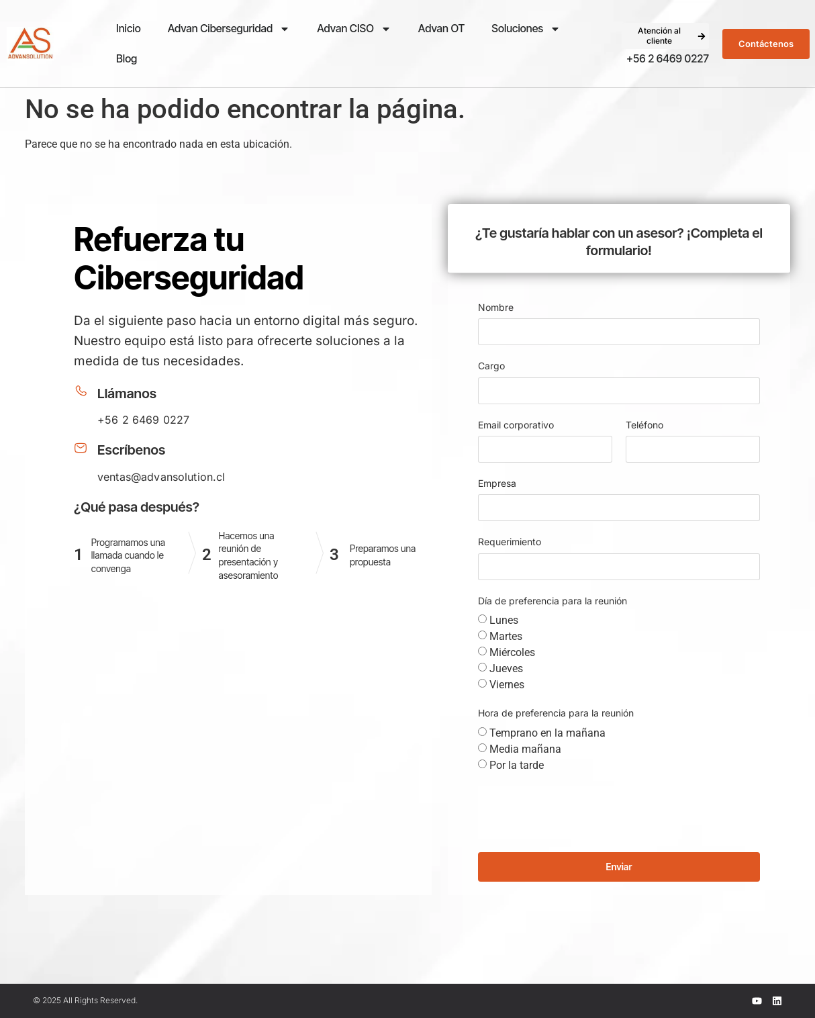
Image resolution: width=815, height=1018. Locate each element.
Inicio (128, 28)
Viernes (506, 684)
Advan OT (441, 28)
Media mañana (525, 748)
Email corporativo (516, 424)
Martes (505, 636)
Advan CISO (354, 29)
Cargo (491, 365)
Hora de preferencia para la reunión (556, 713)
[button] (665, 36)
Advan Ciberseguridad (229, 29)
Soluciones (526, 29)
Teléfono (644, 424)
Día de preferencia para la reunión (552, 600)
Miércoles (512, 652)
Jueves (506, 668)
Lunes (503, 620)
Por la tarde (516, 764)
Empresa (497, 483)
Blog (126, 58)
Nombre (496, 307)
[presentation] (580, 812)
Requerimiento (509, 541)
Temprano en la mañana (547, 732)
